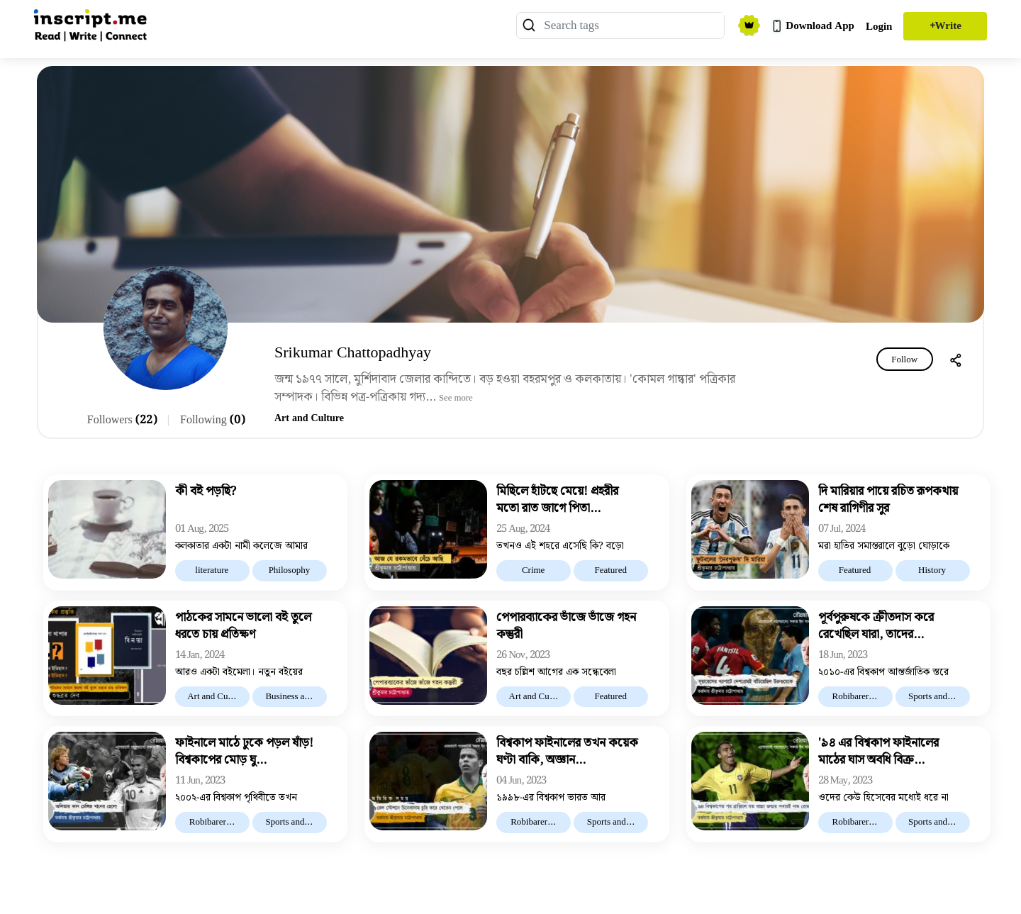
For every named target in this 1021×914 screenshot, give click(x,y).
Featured (610, 570)
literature (211, 570)
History (932, 570)
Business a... (289, 696)
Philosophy (290, 570)
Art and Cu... (211, 696)
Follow (904, 359)
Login (879, 27)
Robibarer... (854, 696)
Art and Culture (309, 418)
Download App (812, 26)
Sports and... (932, 696)
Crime (533, 570)
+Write (945, 26)
